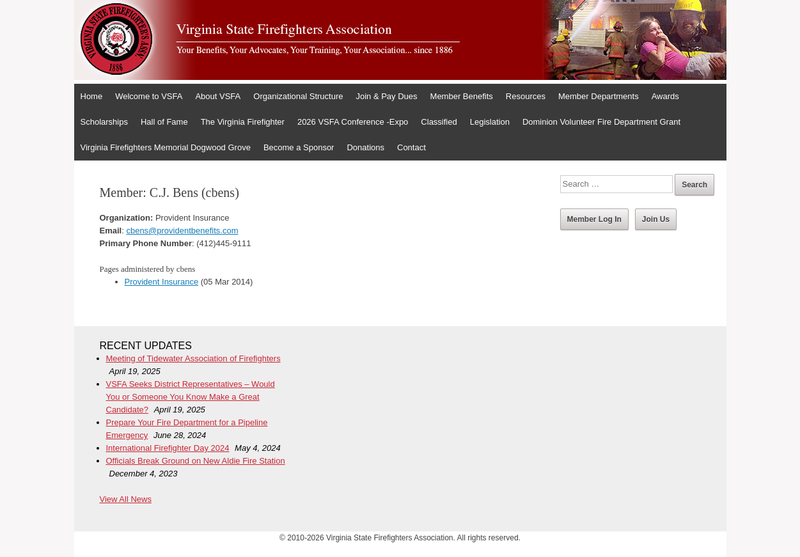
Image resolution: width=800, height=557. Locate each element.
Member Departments (598, 96)
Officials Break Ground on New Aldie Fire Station (195, 461)
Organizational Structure (298, 96)
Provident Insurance (162, 281)
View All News (126, 499)
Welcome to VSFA (148, 96)
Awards (665, 96)
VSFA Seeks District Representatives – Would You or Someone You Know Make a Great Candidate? (190, 396)
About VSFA (217, 96)
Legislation (490, 122)
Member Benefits (461, 96)
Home (92, 96)
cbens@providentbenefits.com (182, 230)
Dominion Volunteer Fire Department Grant (601, 122)
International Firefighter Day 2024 (168, 448)
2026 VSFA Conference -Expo (352, 122)
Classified (439, 122)
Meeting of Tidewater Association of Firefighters (193, 358)
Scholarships (104, 122)
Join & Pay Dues (386, 96)
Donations (365, 147)
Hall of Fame (164, 122)
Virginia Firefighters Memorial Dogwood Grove (166, 147)
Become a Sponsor (298, 147)
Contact (411, 147)
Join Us (656, 219)
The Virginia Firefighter (243, 122)
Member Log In (594, 219)
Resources (525, 96)
